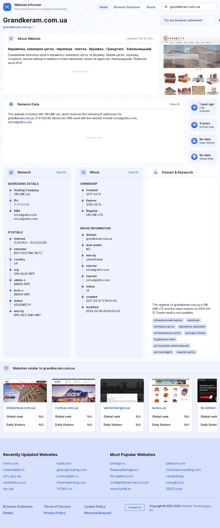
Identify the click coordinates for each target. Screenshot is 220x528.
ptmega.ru (117, 463)
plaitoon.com (175, 463)
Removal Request (97, 513)
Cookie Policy (94, 507)
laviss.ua (159, 408)
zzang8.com (175, 482)
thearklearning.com (71, 482)
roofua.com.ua (66, 408)
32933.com (174, 489)
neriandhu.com (14, 482)
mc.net (8, 489)
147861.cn (64, 489)
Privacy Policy (55, 513)
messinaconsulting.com (183, 470)
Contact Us (134, 507)
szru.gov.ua (12, 476)
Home (104, 7)
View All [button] (175, 104)
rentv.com (10, 463)
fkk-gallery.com (121, 476)
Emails (151, 7)
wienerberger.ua (117, 408)
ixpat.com (64, 463)
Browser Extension (127, 7)
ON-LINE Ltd (22, 194)
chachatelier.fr (14, 470)
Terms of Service (57, 507)
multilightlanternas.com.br (129, 482)
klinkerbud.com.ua (21, 408)
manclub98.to (120, 489)
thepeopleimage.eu (124, 470)
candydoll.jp (175, 476)
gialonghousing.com (72, 470)
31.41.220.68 (22, 204)
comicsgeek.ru (68, 476)
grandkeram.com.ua (18, 27)
